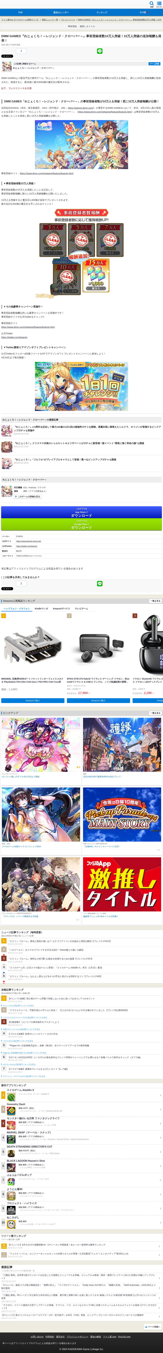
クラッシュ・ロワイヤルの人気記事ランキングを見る (24, 1076)
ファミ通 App (11, 5)
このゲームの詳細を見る (29, 496)
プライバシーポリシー (77, 1336)
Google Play (81, 524)
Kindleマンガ (41, 608)
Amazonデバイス (61, 608)
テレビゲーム (81, 608)
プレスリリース (68, 20)
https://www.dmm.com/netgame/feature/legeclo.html (104, 111)
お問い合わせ (37, 1336)
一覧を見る (155, 601)
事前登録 (72, 26)
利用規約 (49, 1336)
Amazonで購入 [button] (33, 700)
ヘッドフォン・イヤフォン (17, 608)
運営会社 (60, 1336)
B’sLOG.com (124, 1336)
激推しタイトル (87, 26)
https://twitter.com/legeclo (14, 337)
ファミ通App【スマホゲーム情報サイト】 (20, 20)
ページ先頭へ (154, 1327)
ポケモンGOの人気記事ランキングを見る (19, 1064)
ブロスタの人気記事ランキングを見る (18, 1041)
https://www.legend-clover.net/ (28, 541)
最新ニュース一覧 (50, 20)
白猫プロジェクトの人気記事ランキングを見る (21, 1029)
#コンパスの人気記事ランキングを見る (18, 1006)
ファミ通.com (109, 1336)
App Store (81, 513)
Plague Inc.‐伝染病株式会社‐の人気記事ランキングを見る (24, 1053)
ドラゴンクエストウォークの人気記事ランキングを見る (25, 1017)
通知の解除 (95, 1336)
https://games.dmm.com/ (80, 108)
